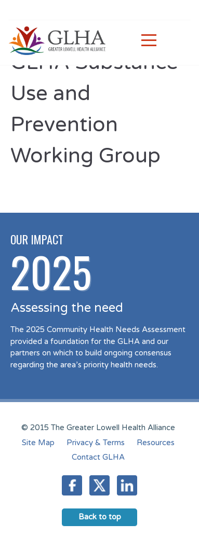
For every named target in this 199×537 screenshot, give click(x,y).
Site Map (38, 442)
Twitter (99, 485)
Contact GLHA (98, 457)
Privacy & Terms (96, 442)
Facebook (72, 485)
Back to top (99, 516)
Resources (156, 442)
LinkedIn (127, 485)
